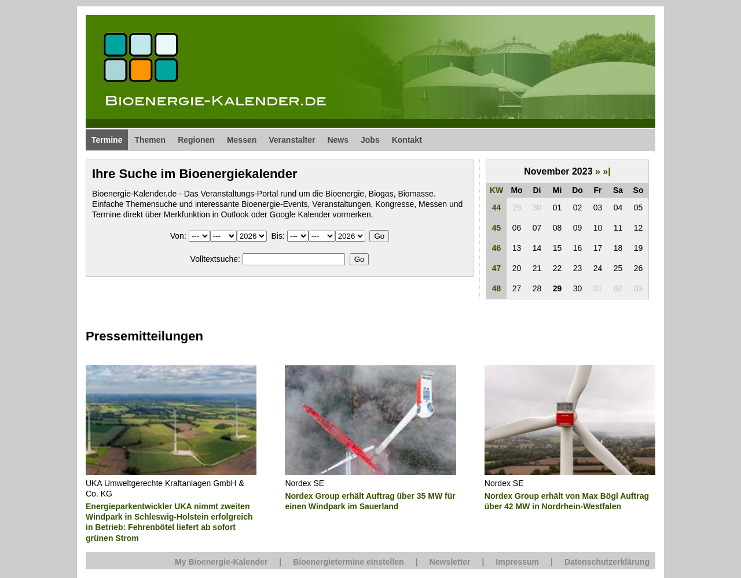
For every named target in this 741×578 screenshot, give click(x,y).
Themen (150, 139)
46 (496, 248)
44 (496, 207)
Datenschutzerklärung (607, 561)
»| (606, 171)
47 (496, 268)
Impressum (517, 561)
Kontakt (407, 139)
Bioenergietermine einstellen (348, 561)
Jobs (370, 139)
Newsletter (450, 561)
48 (496, 288)
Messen (241, 139)
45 (496, 227)
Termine (106, 139)
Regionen (196, 139)
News (338, 139)
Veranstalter (292, 139)
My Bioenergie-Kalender (221, 561)
